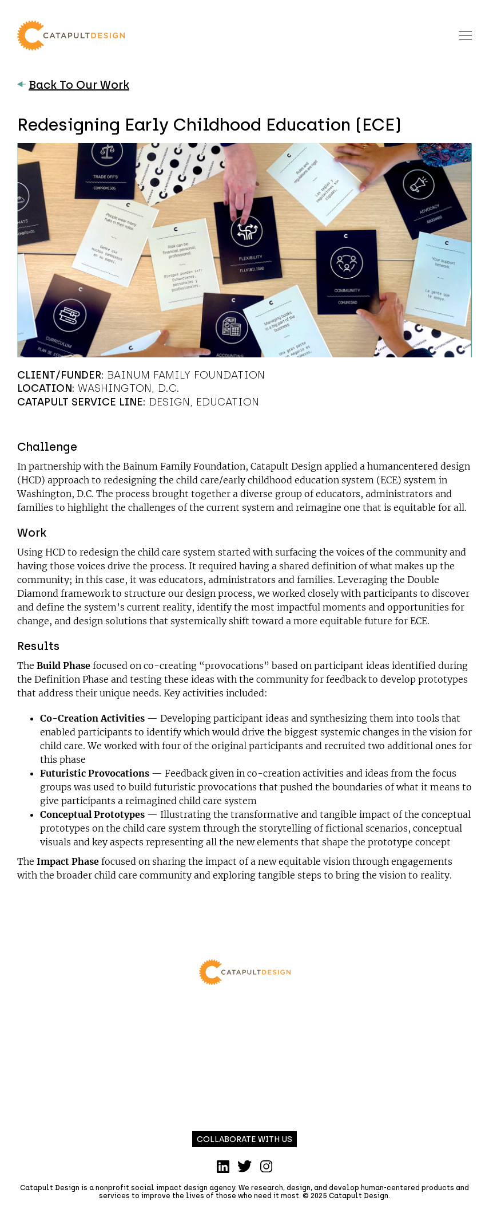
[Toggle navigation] (465, 35)
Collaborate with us (244, 1139)
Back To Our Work (73, 85)
